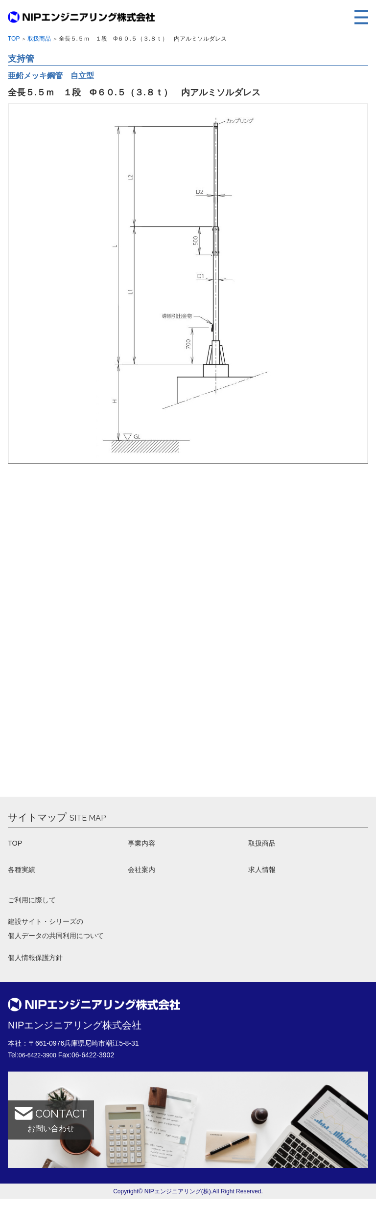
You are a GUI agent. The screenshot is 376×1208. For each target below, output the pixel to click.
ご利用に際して (35, 903)
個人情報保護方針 (39, 966)
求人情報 (264, 872)
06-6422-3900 (40, 1064)
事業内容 (143, 844)
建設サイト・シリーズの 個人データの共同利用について (63, 935)
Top (14, 38)
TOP (16, 844)
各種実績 (23, 872)
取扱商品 (39, 38)
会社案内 (143, 872)
